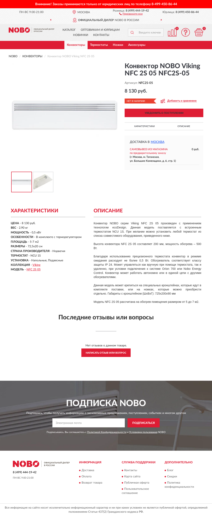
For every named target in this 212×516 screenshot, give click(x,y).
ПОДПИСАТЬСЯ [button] (143, 423)
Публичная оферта (136, 482)
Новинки (80, 35)
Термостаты (99, 44)
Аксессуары (136, 44)
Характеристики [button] (144, 126)
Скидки (172, 476)
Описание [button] (183, 126)
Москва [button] (157, 142)
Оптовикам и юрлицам (100, 30)
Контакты (101, 35)
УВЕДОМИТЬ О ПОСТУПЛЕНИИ (164, 113)
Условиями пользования (143, 432)
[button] (131, 13)
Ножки (118, 44)
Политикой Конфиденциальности (106, 432)
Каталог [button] (69, 30)
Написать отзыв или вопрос (106, 353)
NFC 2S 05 (33, 269)
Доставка (88, 470)
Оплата (87, 476)
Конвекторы (76, 44)
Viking (36, 265)
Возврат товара (92, 482)
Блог (170, 470)
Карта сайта (132, 476)
